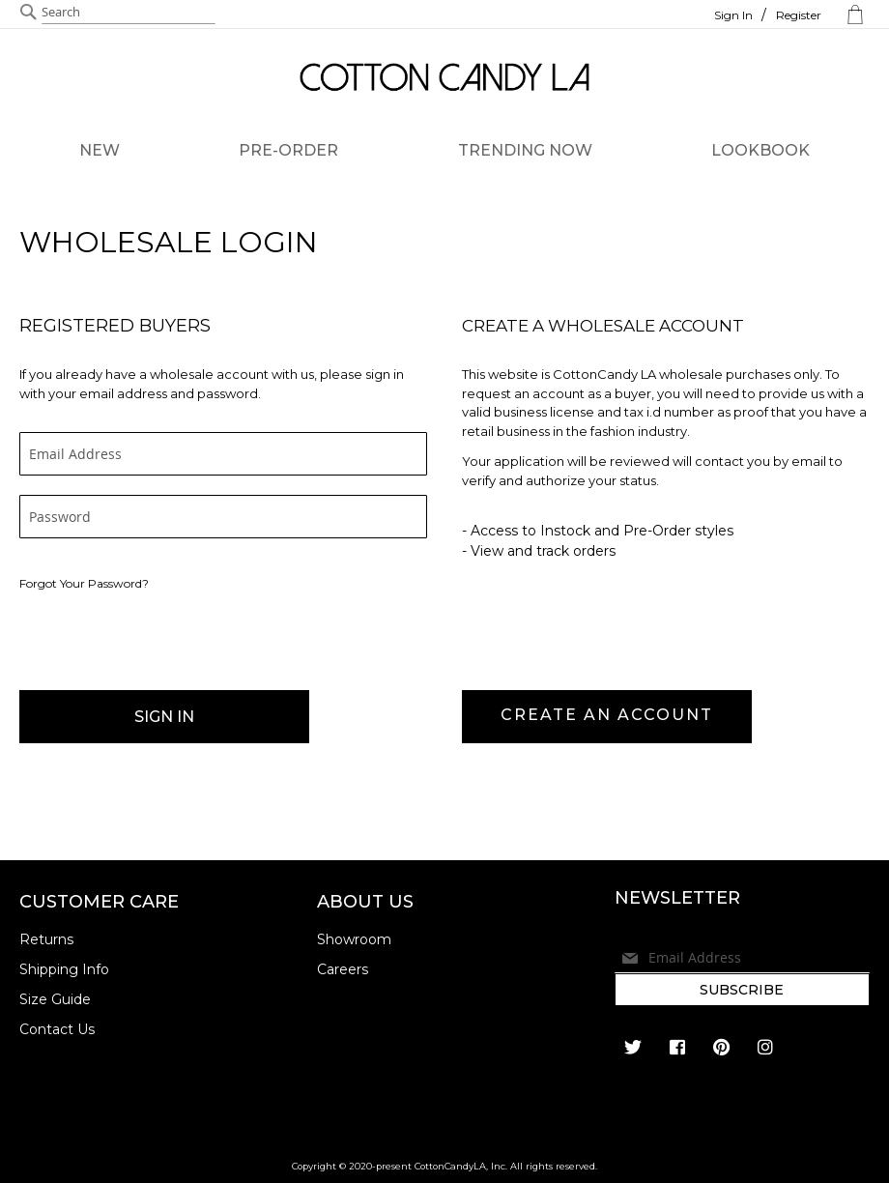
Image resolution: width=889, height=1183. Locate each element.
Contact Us (57, 1029)
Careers (342, 969)
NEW (99, 150)
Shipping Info (64, 969)
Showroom (354, 939)
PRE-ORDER (288, 150)
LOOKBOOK (760, 150)
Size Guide (55, 999)
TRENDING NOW (525, 150)
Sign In (733, 15)
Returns (46, 939)
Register (798, 15)
